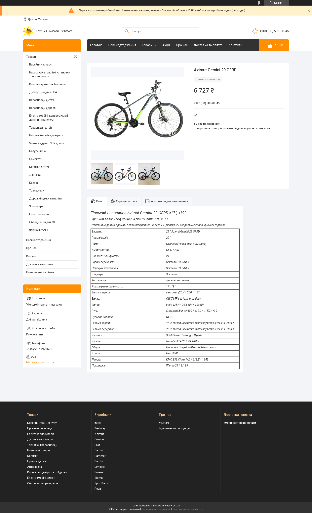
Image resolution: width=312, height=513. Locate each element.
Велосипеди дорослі (42, 107)
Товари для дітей (40, 127)
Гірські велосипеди (39, 428)
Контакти (235, 45)
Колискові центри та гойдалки (47, 472)
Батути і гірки (38, 151)
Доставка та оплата (208, 45)
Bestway (100, 428)
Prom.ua (175, 505)
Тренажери (36, 190)
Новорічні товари (38, 450)
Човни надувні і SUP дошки (46, 143)
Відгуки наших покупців (174, 428)
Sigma (99, 477)
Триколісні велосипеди (42, 445)
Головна (96, 45)
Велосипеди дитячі (42, 100)
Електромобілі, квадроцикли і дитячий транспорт (48, 117)
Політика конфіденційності (188, 509)
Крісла (33, 182)
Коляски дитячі (39, 166)
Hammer (100, 455)
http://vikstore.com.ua (40, 362)
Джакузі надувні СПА (43, 92)
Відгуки (31, 256)
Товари (147, 45)
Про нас (182, 45)
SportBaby (101, 483)
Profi (97, 445)
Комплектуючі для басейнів (47, 84)
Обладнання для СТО (43, 222)
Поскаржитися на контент (156, 509)
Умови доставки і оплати (239, 422)
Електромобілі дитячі (41, 477)
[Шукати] (127, 31)
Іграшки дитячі (37, 461)
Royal (98, 488)
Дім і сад (35, 174)
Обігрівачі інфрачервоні (42, 483)
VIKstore (164, 422)
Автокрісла (34, 466)
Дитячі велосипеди (40, 439)
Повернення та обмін (40, 272)
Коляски (32, 455)
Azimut (99, 434)
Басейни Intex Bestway (42, 422)
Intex (98, 422)
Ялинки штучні (38, 230)
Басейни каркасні (40, 64)
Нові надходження (122, 45)
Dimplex (100, 466)
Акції (166, 45)
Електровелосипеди (40, 434)
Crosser (99, 439)
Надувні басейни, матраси (46, 135)
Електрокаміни (39, 214)
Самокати (35, 159)
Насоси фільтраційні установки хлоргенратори (49, 74)
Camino (99, 450)
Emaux (99, 472)
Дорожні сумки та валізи (45, 198)
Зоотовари (36, 206)
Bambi (99, 461)
